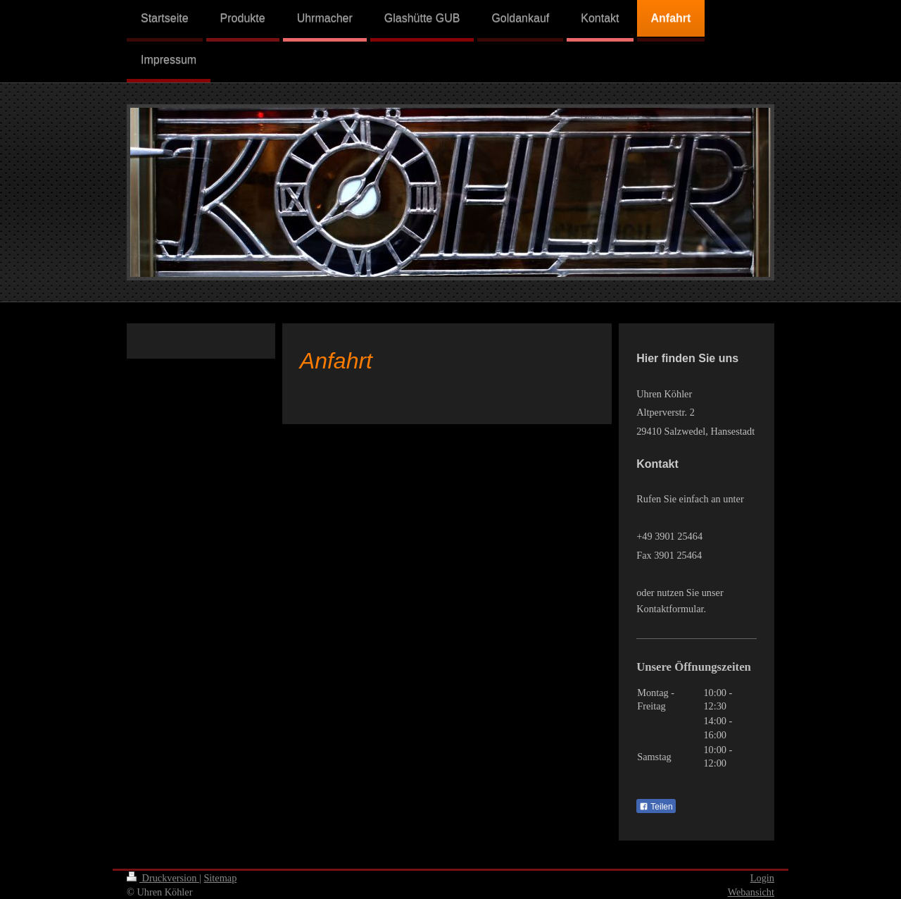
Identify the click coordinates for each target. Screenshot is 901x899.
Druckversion (163, 878)
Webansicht (751, 892)
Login (762, 878)
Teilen (655, 807)
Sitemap (220, 878)
